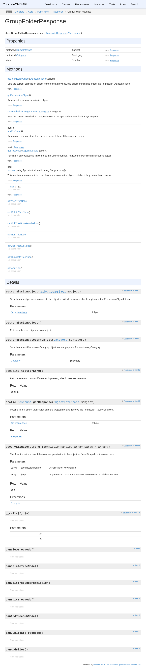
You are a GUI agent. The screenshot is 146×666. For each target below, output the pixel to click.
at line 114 (136, 512)
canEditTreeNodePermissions (23, 223)
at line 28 (136, 598)
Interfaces (99, 4)
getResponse (14, 150)
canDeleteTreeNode (18, 212)
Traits (112, 4)
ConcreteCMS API (15, 4)
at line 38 (136, 648)
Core (30, 11)
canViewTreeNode (17, 201)
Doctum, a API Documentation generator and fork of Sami (116, 665)
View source (74, 33)
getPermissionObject (18, 95)
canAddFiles (14, 268)
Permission (43, 11)
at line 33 (136, 582)
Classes (66, 4)
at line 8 (137, 548)
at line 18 (136, 615)
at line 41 (136, 339)
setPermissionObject (18, 78)
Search (134, 4)
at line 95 (136, 446)
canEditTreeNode (17, 234)
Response (58, 11)
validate (12, 170)
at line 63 (136, 401)
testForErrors (14, 131)
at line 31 (136, 322)
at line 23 (136, 290)
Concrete (19, 11)
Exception (16, 503)
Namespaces (82, 4)
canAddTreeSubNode (19, 245)
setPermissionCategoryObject (23, 111)
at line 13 (136, 565)
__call (11, 186)
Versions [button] (51, 4)
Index (123, 4)
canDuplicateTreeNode (20, 257)
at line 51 (136, 370)
